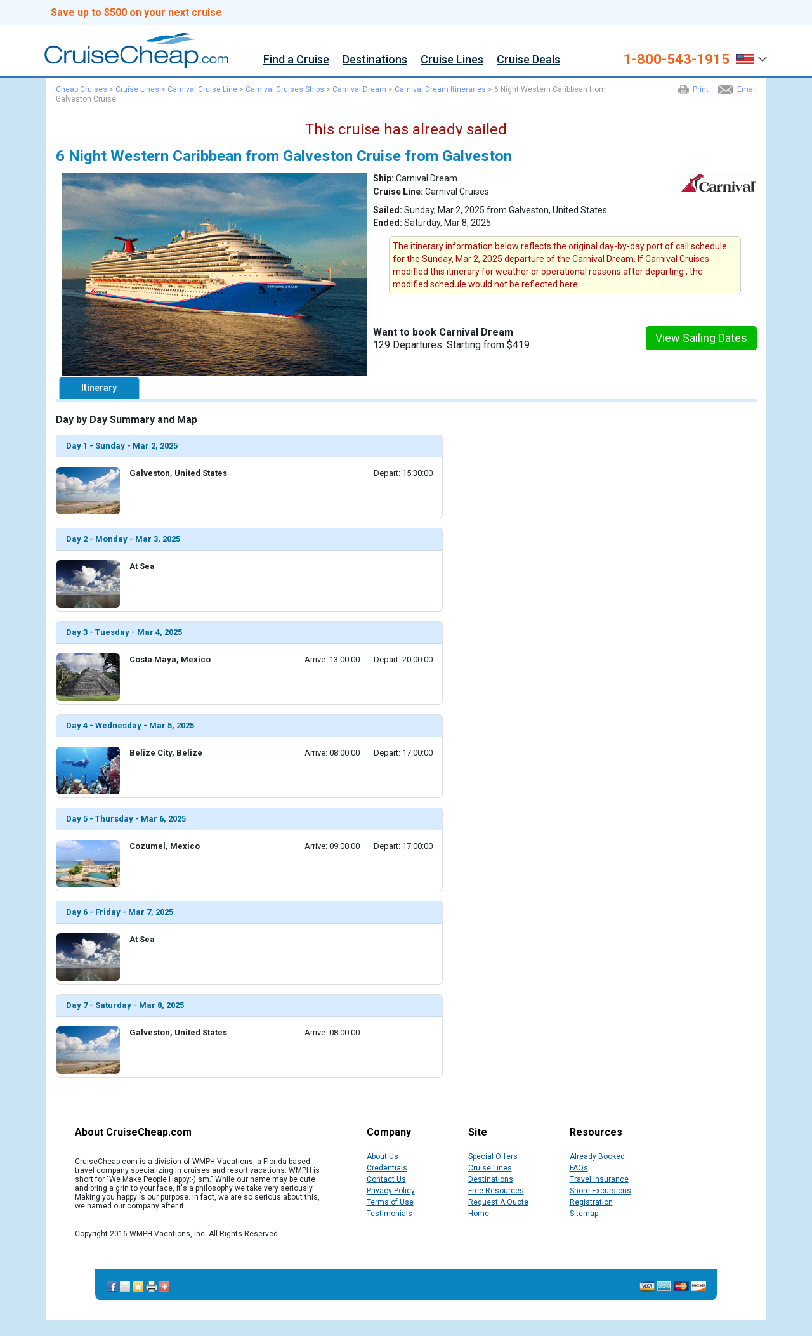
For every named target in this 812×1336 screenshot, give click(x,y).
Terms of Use (390, 1202)
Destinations (375, 60)
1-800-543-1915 (677, 60)
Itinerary (99, 388)
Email (747, 89)
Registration (591, 1202)
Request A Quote (498, 1202)
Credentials (387, 1167)
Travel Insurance (599, 1179)
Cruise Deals (528, 60)
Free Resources (496, 1190)
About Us (382, 1156)
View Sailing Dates (701, 337)
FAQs (579, 1167)
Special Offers (493, 1156)
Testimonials (389, 1213)
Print (701, 89)
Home (478, 1213)
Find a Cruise (296, 60)
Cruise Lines (452, 60)
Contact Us (386, 1179)
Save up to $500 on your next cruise (136, 13)
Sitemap (584, 1213)
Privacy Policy (391, 1190)
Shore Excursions (600, 1190)
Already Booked (597, 1156)
